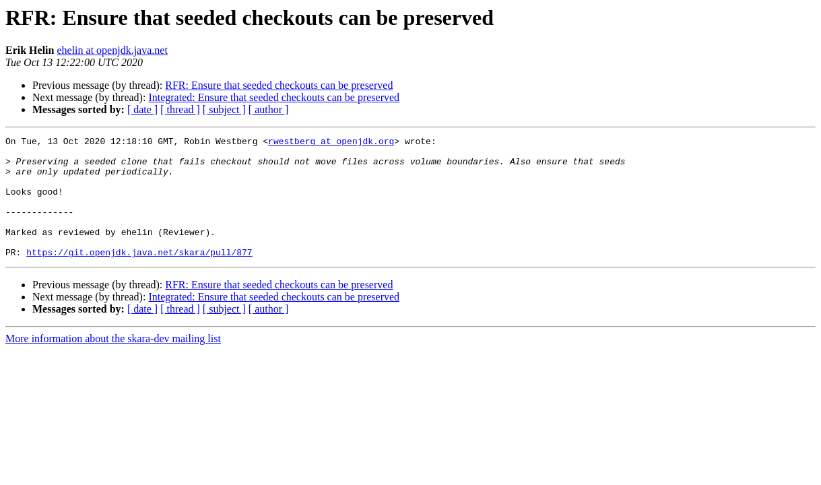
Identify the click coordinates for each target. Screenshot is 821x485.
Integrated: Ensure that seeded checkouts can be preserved (273, 97)
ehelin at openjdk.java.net (112, 50)
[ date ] (142, 109)
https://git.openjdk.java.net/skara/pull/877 (139, 276)
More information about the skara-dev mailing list (113, 362)
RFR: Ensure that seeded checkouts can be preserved (279, 85)
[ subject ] (224, 109)
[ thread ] (180, 109)
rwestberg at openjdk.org (331, 143)
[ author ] (269, 109)
